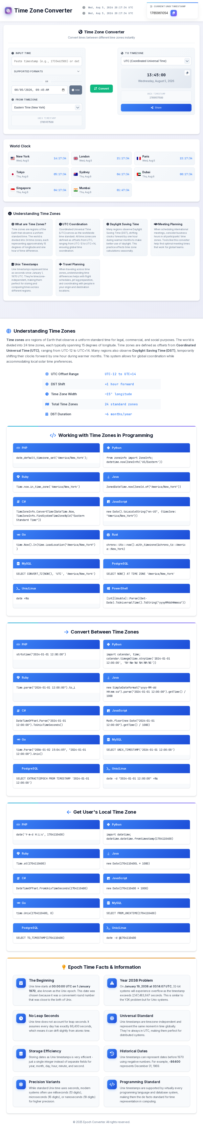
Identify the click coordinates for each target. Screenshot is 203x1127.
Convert (101, 89)
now (76, 90)
